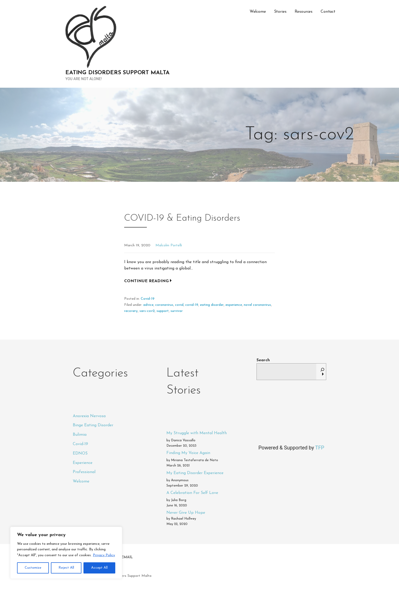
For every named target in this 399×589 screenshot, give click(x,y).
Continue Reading (146, 281)
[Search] (322, 372)
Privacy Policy (104, 555)
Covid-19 (147, 299)
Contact (328, 12)
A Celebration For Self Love (192, 493)
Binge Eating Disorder (93, 425)
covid (179, 305)
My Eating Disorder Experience (194, 473)
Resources (304, 12)
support (162, 311)
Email (127, 557)
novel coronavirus (257, 305)
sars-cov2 (147, 311)
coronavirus (164, 305)
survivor (176, 311)
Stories (280, 12)
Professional (84, 472)
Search (263, 360)
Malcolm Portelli (168, 245)
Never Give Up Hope (185, 513)
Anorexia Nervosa (89, 416)
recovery (131, 311)
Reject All (66, 568)
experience (233, 305)
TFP (319, 448)
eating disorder (212, 305)
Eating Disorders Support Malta (117, 73)
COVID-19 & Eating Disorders (182, 218)
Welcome (258, 12)
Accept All (99, 568)
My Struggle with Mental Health (196, 433)
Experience (82, 463)
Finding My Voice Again (188, 453)
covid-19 (191, 305)
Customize (33, 568)
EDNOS (80, 453)
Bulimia (80, 435)
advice (148, 305)
